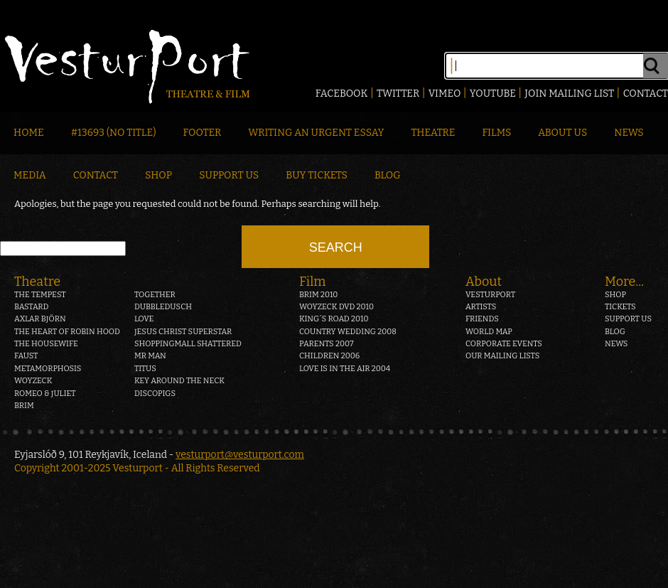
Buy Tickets (317, 175)
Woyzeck (33, 380)
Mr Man (150, 355)
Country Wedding (348, 331)
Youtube (493, 93)
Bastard (31, 306)
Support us (628, 319)
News (628, 133)
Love (144, 319)
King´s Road (333, 319)
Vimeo (445, 93)
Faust (26, 355)
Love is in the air (344, 368)
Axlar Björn (40, 319)
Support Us (229, 175)
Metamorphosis (47, 368)
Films (497, 133)
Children (329, 355)
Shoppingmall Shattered (188, 343)
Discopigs (155, 393)
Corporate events (503, 343)
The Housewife (46, 343)
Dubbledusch (163, 306)
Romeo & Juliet (44, 393)
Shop (158, 175)
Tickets (620, 306)
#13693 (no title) (113, 133)
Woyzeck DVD (336, 306)
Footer (202, 133)
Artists (480, 306)
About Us (562, 133)
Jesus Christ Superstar (183, 331)
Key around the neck (179, 380)
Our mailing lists (502, 355)
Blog (388, 175)
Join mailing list (569, 93)
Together (155, 294)
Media (30, 175)
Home (29, 133)
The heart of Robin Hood (67, 331)
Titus (145, 368)
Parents (326, 343)
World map (488, 331)
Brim (24, 405)
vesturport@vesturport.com (240, 455)
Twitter (398, 93)
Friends (482, 319)
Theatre (433, 133)
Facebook (342, 93)
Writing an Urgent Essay (316, 133)
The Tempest (40, 294)
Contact (645, 93)
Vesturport (490, 294)
